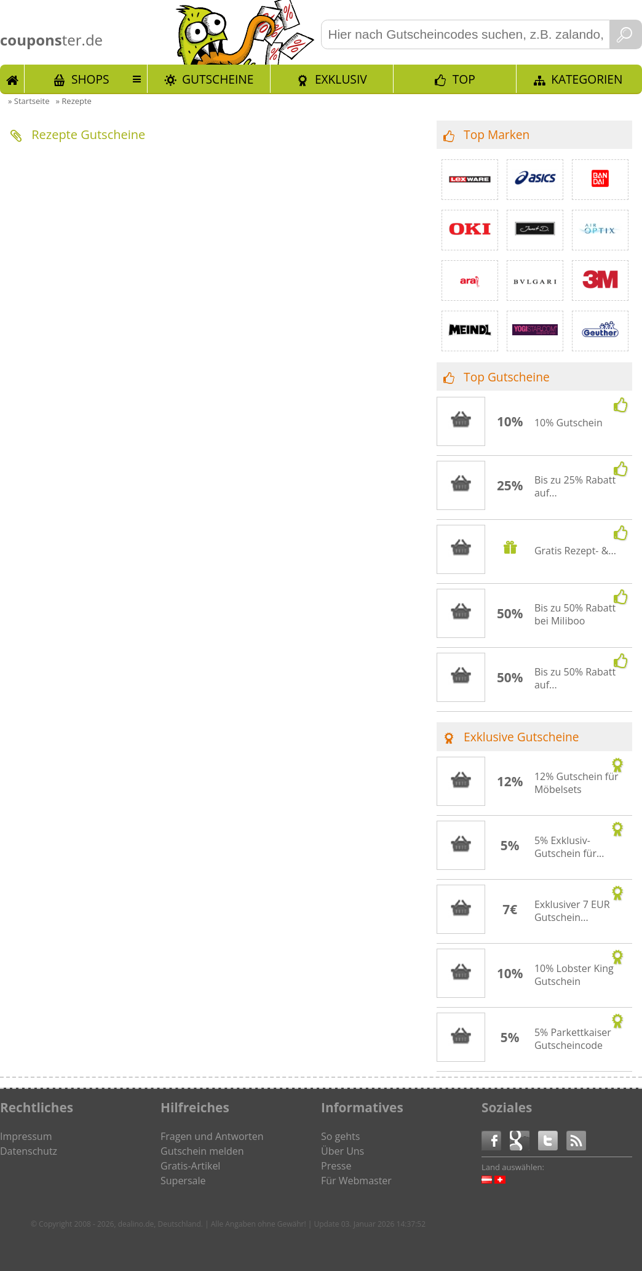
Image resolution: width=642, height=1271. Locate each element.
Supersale (182, 1180)
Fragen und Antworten (212, 1136)
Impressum (26, 1136)
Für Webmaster (356, 1180)
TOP (464, 79)
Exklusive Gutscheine (521, 736)
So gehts (340, 1136)
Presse (336, 1166)
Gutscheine (217, 79)
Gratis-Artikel (190, 1166)
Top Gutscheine (507, 377)
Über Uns (342, 1151)
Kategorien (586, 79)
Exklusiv (341, 79)
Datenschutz (28, 1151)
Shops (90, 79)
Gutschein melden (202, 1151)
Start (12, 79)
